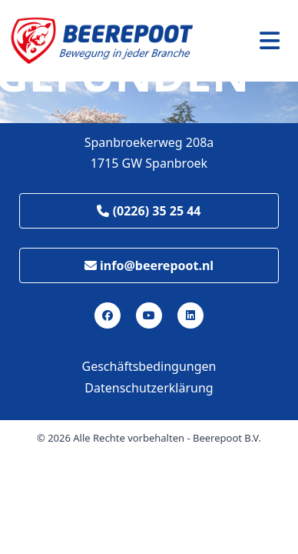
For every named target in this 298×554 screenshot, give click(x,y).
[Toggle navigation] (269, 40)
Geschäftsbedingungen (149, 366)
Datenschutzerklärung (148, 387)
